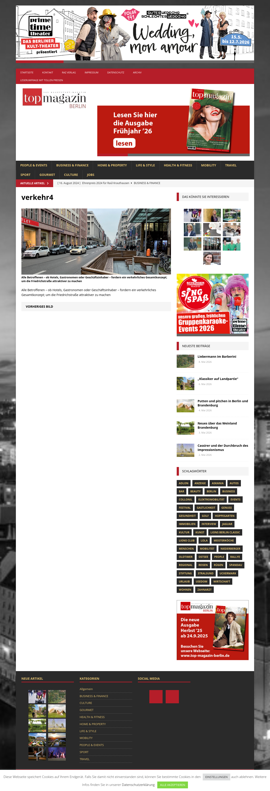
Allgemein (86, 689)
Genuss (226, 508)
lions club (187, 540)
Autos (234, 483)
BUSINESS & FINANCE (72, 165)
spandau (235, 565)
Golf (205, 516)
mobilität (207, 549)
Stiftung (185, 573)
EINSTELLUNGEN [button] (216, 777)
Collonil (185, 499)
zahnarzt (204, 590)
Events (235, 499)
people (219, 557)
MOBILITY (208, 165)
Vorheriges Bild (39, 306)
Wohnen (185, 590)
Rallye (235, 557)
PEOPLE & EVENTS (33, 165)
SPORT (25, 175)
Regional (186, 565)
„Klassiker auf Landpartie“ (218, 379)
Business (228, 491)
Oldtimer (186, 557)
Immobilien (187, 524)
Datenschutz (115, 72)
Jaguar (227, 524)
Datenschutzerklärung (138, 784)
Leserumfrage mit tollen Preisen (41, 80)
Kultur (184, 532)
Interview (209, 524)
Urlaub (184, 581)
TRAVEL (231, 165)
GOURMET (47, 175)
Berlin (211, 491)
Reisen (203, 565)
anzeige (200, 483)
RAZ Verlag (69, 72)
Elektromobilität (211, 499)
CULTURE (71, 175)
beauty (195, 491)
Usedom (201, 581)
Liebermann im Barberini (217, 356)
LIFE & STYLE (145, 165)
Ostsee (203, 557)
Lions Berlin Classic (225, 532)
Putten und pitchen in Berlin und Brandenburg (223, 403)
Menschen (186, 549)
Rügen (218, 565)
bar (181, 491)
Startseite (26, 72)
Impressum (91, 72)
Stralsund (206, 573)
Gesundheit (187, 516)
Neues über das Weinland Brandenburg (217, 425)
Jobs (90, 175)
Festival (185, 508)
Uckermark (228, 573)
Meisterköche (224, 540)
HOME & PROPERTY (112, 165)
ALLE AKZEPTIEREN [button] (172, 785)
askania (217, 483)
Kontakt (47, 72)
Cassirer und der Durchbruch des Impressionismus (223, 447)
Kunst (199, 532)
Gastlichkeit (206, 508)
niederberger (230, 549)
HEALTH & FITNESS (178, 165)
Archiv (137, 72)
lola (204, 540)
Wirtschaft (221, 581)
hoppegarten (224, 516)
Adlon (183, 483)
